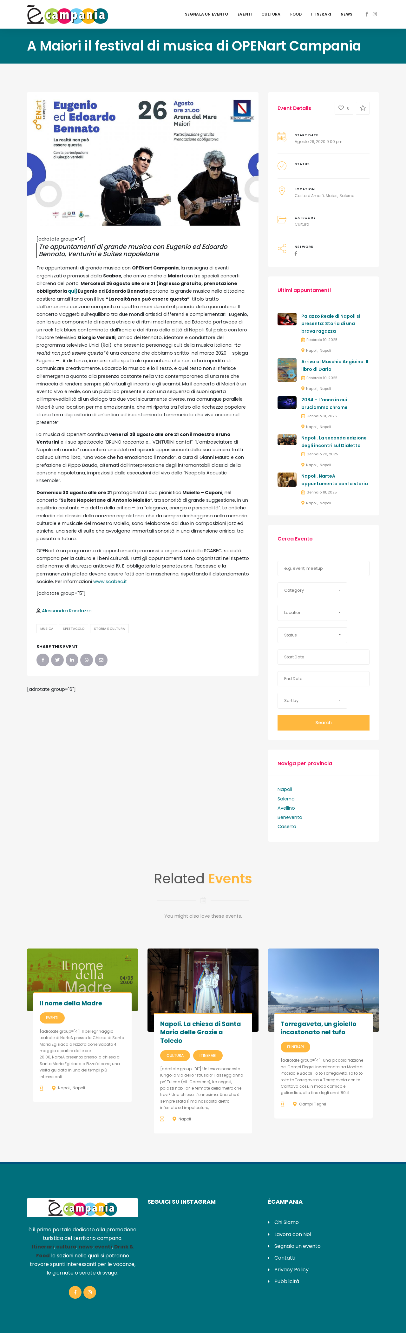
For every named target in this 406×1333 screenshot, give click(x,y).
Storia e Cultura (109, 629)
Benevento (290, 817)
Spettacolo (73, 629)
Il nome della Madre (71, 1003)
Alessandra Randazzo (67, 611)
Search (323, 722)
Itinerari (321, 14)
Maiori (331, 195)
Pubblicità (286, 1281)
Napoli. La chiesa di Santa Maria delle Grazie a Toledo (200, 1032)
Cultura (270, 14)
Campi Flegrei (312, 1104)
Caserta (287, 826)
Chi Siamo (286, 1222)
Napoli (312, 350)
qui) (73, 291)
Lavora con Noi (292, 1234)
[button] (312, 590)
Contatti (284, 1258)
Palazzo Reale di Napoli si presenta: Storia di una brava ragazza (330, 324)
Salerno (346, 195)
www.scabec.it (110, 581)
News (346, 14)
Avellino (286, 808)
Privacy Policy (291, 1269)
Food (296, 14)
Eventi (245, 14)
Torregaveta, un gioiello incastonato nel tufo (319, 1028)
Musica (46, 629)
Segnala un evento (206, 14)
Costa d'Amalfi (309, 195)
